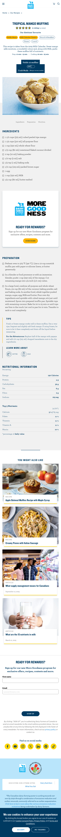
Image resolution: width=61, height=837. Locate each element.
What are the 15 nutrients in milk (21, 634)
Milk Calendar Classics (28, 37)
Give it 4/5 (26, 28)
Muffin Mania (12, 37)
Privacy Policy (39, 821)
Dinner (26, 41)
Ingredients (20, 122)
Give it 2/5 (20, 28)
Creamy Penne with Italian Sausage (22, 543)
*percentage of (13, 434)
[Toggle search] (58, 3)
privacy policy (50, 729)
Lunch (34, 41)
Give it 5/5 (29, 28)
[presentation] (30, 702)
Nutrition (41, 122)
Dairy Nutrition (46, 783)
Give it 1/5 (17, 28)
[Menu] (3, 3)
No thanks (40, 830)
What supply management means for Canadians (27, 585)
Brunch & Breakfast (47, 37)
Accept (21, 830)
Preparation (31, 122)
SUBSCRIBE (30, 241)
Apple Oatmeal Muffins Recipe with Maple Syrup (28, 500)
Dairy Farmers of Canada (30, 5)
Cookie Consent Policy (24, 821)
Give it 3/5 (23, 28)
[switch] (30, 68)
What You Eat (30, 786)
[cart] (54, 3)
